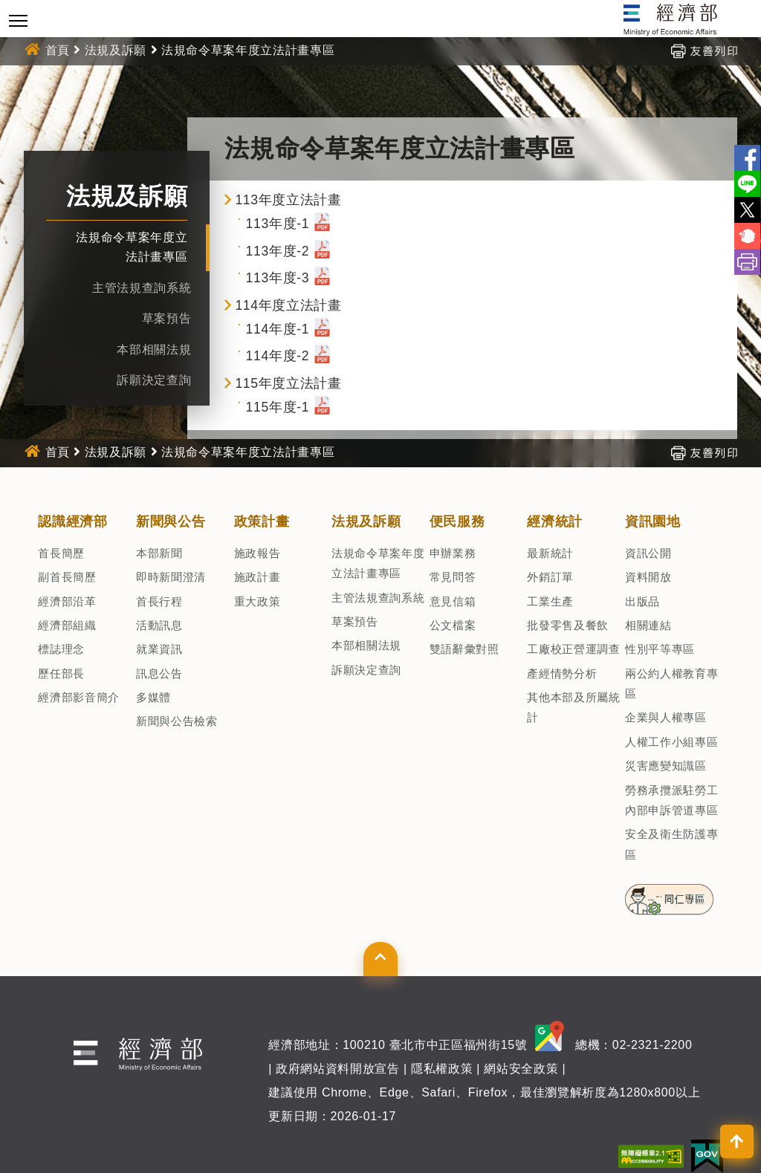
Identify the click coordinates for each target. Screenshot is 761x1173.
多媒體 (153, 697)
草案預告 (167, 318)
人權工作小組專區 (671, 741)
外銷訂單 (550, 577)
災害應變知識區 (666, 765)
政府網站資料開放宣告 (338, 1068)
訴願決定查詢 (154, 380)
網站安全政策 (521, 1068)
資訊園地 (653, 521)
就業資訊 (159, 649)
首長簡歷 (61, 553)
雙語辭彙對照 (464, 649)
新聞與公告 (170, 521)
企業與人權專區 (666, 717)
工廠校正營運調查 (573, 649)
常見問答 (453, 577)
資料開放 (648, 577)
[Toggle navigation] (18, 20)
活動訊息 (159, 625)
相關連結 (648, 625)
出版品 (642, 601)
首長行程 (159, 601)
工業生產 (550, 601)
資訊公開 (648, 553)
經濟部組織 (67, 625)
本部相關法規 (154, 349)
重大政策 (257, 601)
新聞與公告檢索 (177, 721)
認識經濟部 (72, 521)
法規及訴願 (115, 50)
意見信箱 (453, 601)
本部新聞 (159, 553)
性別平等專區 (660, 649)
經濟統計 (555, 521)
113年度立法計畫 (288, 199)
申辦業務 (453, 553)
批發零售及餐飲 (568, 625)
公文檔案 (453, 625)
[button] (380, 959)
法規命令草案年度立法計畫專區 (247, 50)
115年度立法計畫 (288, 383)
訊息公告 (159, 673)
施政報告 (257, 553)
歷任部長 (61, 673)
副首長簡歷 (67, 577)
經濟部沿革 (67, 601)
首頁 (57, 50)
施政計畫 (257, 577)
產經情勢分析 (562, 673)
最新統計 (550, 553)
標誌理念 (61, 649)
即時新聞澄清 (171, 577)
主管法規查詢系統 (141, 288)
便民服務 (457, 521)
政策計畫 (262, 521)
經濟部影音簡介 (79, 697)
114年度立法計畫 (288, 305)
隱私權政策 (442, 1068)
